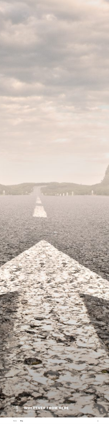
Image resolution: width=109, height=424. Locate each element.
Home (15, 421)
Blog (21, 421)
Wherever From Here (46, 408)
